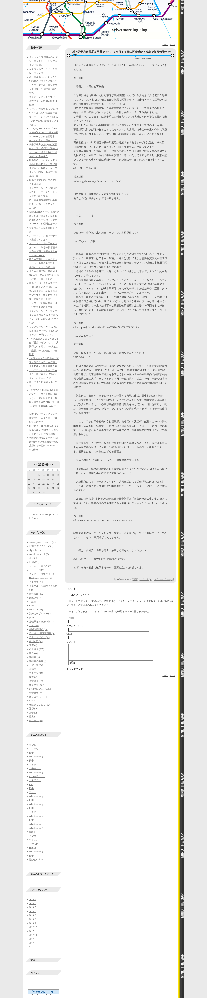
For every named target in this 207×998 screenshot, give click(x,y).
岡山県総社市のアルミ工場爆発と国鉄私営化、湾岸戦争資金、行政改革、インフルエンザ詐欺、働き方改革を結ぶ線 (43, 168)
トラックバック (74, 669)
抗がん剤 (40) (36, 641)
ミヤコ (32, 836)
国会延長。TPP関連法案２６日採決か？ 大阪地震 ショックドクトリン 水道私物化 (44, 429)
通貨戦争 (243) (36, 693)
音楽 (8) (33, 645)
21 (34, 488)
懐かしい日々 (36, 859)
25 (53, 488)
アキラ (32, 764)
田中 (31, 752)
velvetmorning (36, 756)
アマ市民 (33, 844)
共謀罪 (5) (34, 601)
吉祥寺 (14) (35, 657)
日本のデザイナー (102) (41, 546)
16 (43, 483)
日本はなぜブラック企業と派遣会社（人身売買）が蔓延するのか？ (43, 418)
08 (39, 479)
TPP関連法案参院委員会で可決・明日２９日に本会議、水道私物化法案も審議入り (44, 362)
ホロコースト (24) (38, 696)
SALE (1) (33, 700)
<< (36, 464)
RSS (33, 960)
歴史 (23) (33, 716)
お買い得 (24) (36, 665)
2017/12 (33, 927)
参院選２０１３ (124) (40, 704)
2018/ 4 (32, 911)
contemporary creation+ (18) (42, 542)
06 (29, 479)
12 (58, 479)
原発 (135, 579)
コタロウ (33, 748)
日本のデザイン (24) (39, 637)
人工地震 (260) (36, 582)
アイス (32, 792)
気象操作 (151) (36, 597)
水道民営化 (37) (37, 685)
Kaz (31, 784)
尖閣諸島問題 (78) (38, 629)
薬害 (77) (33, 677)
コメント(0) (146, 579)
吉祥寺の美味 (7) (37, 661)
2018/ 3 (32, 915)
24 (48, 488)
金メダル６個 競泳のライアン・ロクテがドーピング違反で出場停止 (43, 61)
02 (43, 475)
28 (34, 492)
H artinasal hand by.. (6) (40, 578)
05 (58, 475)
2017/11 (33, 931)
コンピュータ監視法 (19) (42, 574)
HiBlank (33, 847)
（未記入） (35, 768)
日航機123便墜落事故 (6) (42, 633)
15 (39, 483)
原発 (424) (34, 558)
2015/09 (43, 464)
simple (32, 832)
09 (43, 479)
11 (53, 479)
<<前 (165, 44)
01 (39, 475)
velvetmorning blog (129, 29)
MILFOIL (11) (36, 609)
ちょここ (33, 839)
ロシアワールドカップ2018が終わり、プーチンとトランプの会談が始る (43, 192)
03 (48, 475)
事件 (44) (33, 653)
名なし (32, 744)
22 (39, 488)
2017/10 (33, 935)
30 (43, 492)
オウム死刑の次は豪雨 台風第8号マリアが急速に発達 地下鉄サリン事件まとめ (44, 275)
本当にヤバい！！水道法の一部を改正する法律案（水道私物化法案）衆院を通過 (43, 287)
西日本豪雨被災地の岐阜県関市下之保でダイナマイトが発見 (43, 204)
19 (58, 483)
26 (58, 488)
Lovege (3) (34, 605)
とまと (32, 812)
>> (51, 464)
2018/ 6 (32, 903)
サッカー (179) (36, 570)
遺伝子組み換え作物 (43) (42, 621)
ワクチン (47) (36, 673)
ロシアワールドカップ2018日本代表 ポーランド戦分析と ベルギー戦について (43, 330)
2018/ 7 (32, 899)
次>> (172, 44)
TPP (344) (34, 625)
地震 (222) (34, 562)
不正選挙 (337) (36, 649)
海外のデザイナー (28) (40, 613)
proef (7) (33, 617)
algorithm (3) (35, 550)
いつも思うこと (37, 776)
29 (39, 492)
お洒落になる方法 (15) (40, 688)
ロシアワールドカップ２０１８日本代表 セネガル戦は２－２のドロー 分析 (43, 374)
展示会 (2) (34, 669)
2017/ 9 (32, 939)
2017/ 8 (32, 943)
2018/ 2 (32, 919)
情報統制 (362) (36, 593)
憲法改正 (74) (36, 681)
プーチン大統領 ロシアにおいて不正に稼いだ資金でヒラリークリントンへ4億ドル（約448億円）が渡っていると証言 (43, 116)
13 (29, 483)
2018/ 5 (32, 907)
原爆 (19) (33, 712)
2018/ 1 (32, 923)
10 (48, 479)
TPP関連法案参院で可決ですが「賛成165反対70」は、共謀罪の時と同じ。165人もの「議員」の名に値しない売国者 (44, 346)
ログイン (35, 973)
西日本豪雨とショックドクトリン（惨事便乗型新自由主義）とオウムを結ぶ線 (43, 263)
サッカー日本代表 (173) (41, 566)
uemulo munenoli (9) (39, 554)
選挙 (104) (34, 708)
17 (48, 483)
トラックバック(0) (163, 579)
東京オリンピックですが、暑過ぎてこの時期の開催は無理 (43, 101)
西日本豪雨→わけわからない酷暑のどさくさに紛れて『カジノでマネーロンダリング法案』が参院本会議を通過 (43, 85)
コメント (71, 588)
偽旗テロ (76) (36, 720)
